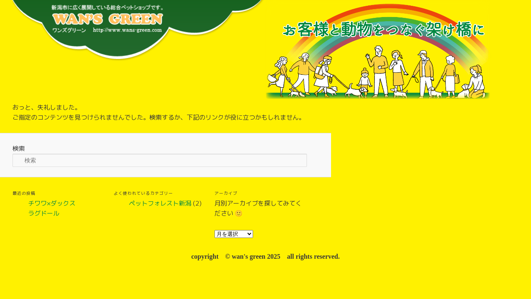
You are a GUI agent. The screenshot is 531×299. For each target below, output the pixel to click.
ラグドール (43, 213)
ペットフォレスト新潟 (160, 203)
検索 (18, 148)
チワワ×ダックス (52, 203)
